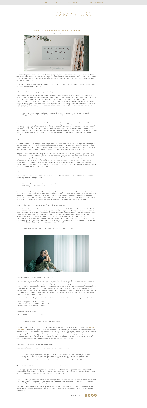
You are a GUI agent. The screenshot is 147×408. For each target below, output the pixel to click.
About (58, 2)
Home (46, 2)
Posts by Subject (96, 2)
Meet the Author (74, 2)
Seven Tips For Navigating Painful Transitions (56, 30)
